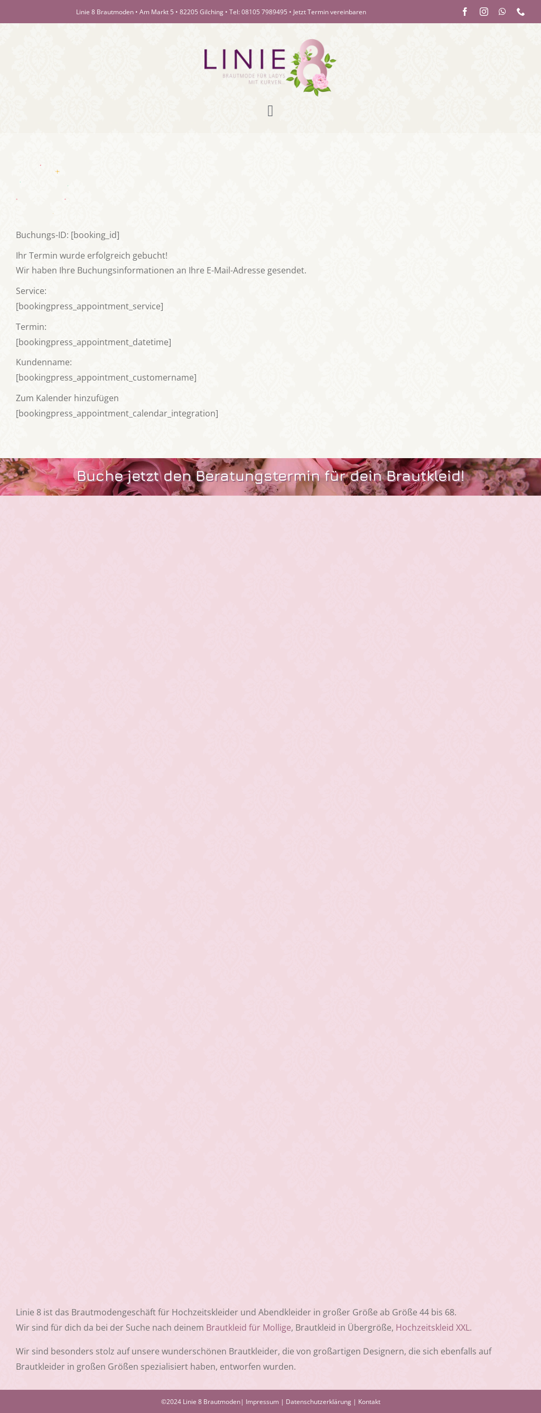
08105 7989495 (264, 11)
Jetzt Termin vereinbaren (329, 11)
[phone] (521, 11)
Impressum (262, 1401)
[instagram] (484, 11)
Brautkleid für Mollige (248, 1327)
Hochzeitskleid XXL (433, 1327)
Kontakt (369, 1401)
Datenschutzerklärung (318, 1401)
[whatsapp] (502, 11)
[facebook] (465, 11)
